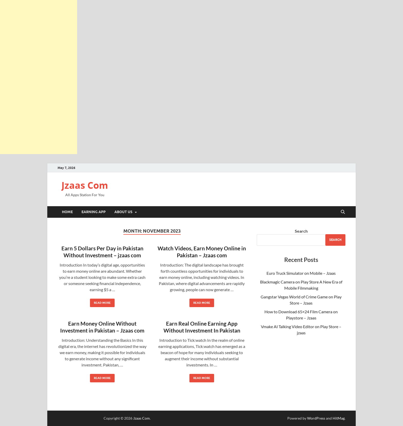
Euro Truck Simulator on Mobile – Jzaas (301, 273)
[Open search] (343, 212)
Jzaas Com (84, 185)
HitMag (339, 418)
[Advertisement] (38, 77)
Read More (100, 302)
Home (67, 212)
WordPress (316, 418)
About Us (123, 212)
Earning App (93, 212)
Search (301, 231)
